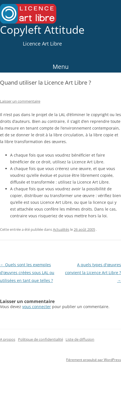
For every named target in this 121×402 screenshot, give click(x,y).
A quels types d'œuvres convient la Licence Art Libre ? (93, 272)
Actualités (61, 229)
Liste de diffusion (80, 339)
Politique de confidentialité (40, 339)
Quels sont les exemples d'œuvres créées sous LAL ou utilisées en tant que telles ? (27, 272)
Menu (61, 67)
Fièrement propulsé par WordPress (93, 359)
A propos (7, 339)
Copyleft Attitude (42, 29)
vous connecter (36, 306)
